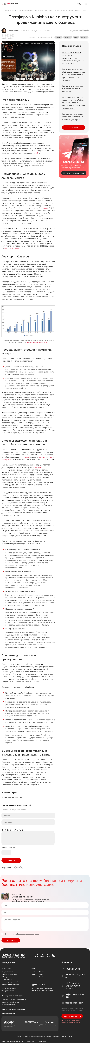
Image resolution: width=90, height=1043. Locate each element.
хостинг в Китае (6, 979)
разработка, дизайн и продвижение (13, 999)
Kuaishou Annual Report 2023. (37, 342)
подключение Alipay (8, 1004)
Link (20, 830)
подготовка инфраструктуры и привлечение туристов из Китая (42, 989)
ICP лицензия (6, 977)
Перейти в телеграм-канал (73, 173)
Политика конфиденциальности (12, 1041)
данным (45, 208)
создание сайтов (7, 972)
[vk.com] (48, 957)
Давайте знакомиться (72, 1016)
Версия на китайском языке (70, 1023)
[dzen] (53, 957)
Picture (23, 830)
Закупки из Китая (8, 1013)
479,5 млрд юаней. (12, 248)
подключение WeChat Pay (10, 1002)
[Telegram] (37, 957)
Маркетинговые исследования (13, 1010)
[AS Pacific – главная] (14, 956)
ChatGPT (58, 37)
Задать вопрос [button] (74, 127)
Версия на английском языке (71, 1020)
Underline (8, 830)
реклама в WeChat (38, 972)
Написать (11, 860)
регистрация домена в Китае (11, 982)
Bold (3, 830)
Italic (5, 830)
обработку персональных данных (27, 934)
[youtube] (42, 957)
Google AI (84, 37)
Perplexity (67, 37)
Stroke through (10, 830)
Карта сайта (31, 1041)
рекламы (26, 457)
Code (18, 830)
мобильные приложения (9, 974)
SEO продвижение (7, 991)
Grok (76, 37)
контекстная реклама (8, 988)
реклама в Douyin (38, 977)
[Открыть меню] (86, 4)
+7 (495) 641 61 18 (71, 968)
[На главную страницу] (11, 4)
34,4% (36, 153)
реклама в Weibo (37, 974)
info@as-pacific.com (74, 1002)
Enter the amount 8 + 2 (10, 848)
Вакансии (42, 1041)
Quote (15, 830)
